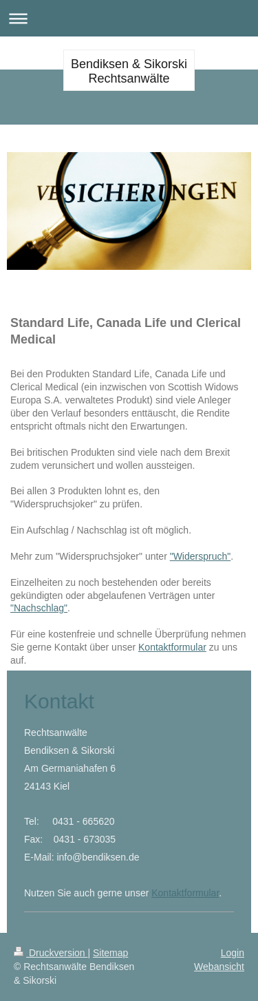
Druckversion (50, 952)
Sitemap (110, 952)
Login (232, 952)
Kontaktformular (172, 647)
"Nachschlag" (38, 607)
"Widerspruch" (200, 556)
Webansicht (219, 966)
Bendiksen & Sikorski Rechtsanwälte (129, 71)
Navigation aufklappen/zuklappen (129, 18)
